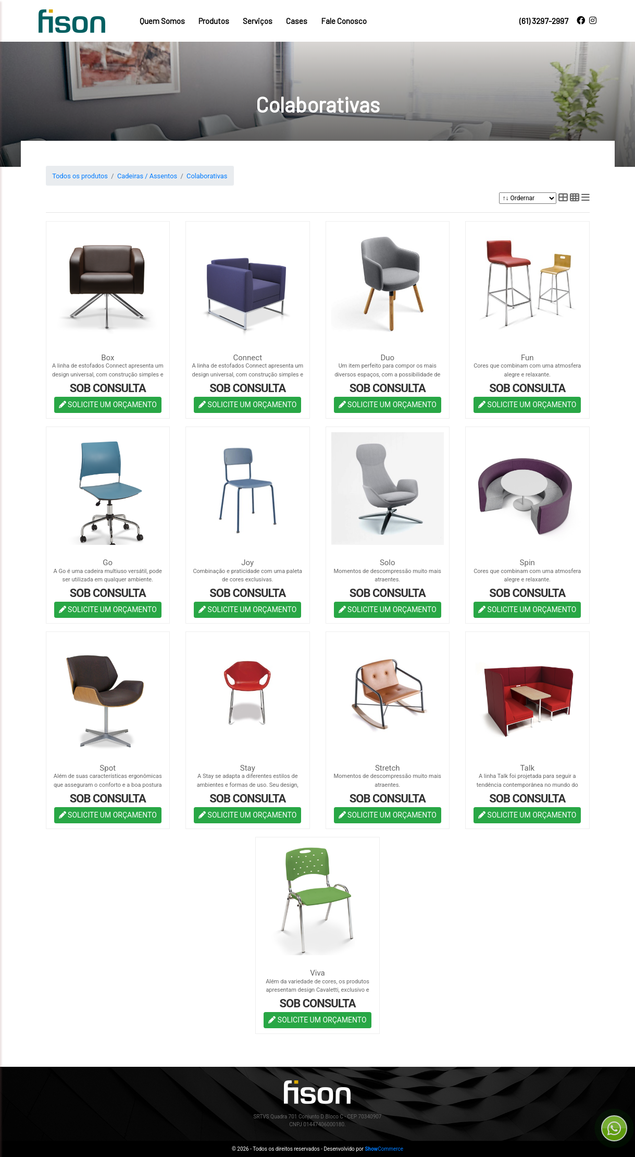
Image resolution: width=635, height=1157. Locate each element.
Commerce (384, 1149)
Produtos (213, 21)
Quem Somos (162, 21)
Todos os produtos (80, 176)
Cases (296, 21)
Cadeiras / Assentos (147, 176)
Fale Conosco (344, 21)
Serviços (257, 21)
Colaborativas (206, 176)
